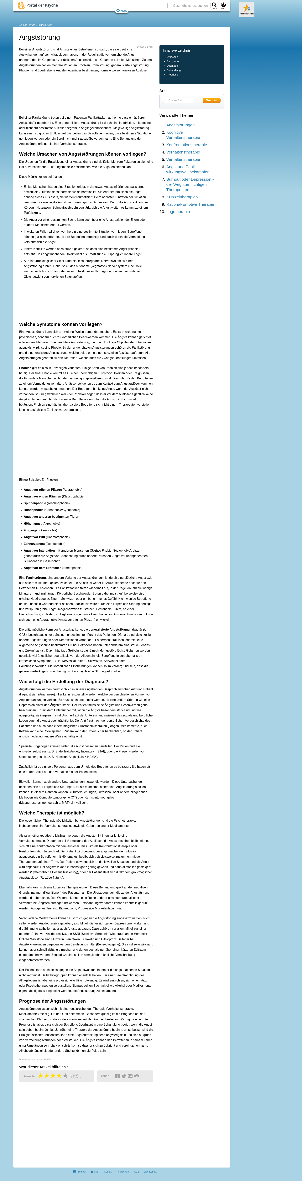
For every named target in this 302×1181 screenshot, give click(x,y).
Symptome (173, 61)
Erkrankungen (45, 25)
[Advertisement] (79, 93)
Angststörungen (180, 125)
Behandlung (174, 70)
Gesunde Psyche (26, 25)
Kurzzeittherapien (182, 197)
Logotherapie (178, 211)
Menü (121, 10)
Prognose (172, 74)
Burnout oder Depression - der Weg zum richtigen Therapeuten (190, 184)
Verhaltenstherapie (183, 152)
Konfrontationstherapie (186, 145)
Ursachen (172, 56)
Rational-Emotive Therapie (190, 204)
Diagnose (172, 65)
